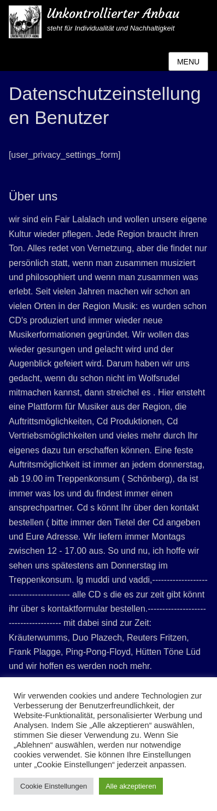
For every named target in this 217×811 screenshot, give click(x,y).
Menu (188, 61)
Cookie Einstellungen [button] (53, 786)
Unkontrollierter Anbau (113, 13)
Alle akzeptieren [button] (130, 786)
